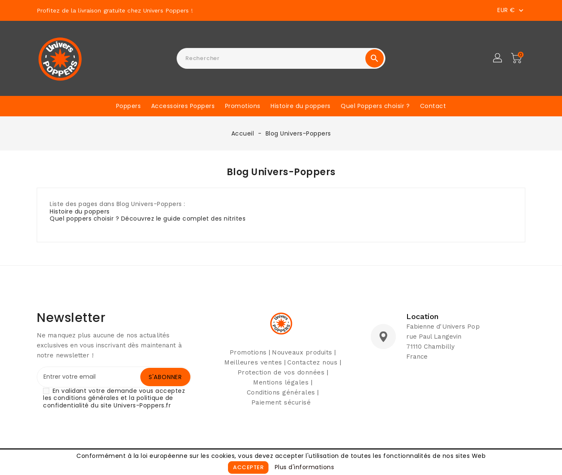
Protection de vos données (281, 372)
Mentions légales (281, 382)
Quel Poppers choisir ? (375, 106)
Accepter (248, 467)
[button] (498, 58)
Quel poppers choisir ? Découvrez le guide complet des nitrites (148, 218)
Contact (433, 106)
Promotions (243, 106)
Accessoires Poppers (183, 106)
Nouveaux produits (302, 352)
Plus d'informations (304, 467)
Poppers (128, 106)
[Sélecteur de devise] (511, 10)
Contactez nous (312, 362)
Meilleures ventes (253, 362)
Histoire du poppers (301, 106)
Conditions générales (281, 392)
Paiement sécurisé (281, 402)
